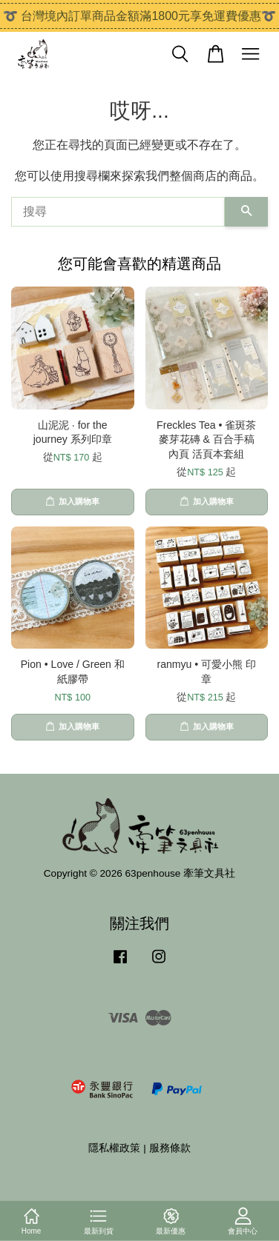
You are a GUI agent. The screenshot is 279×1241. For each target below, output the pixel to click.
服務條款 (170, 1148)
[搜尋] (118, 212)
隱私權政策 (114, 1148)
